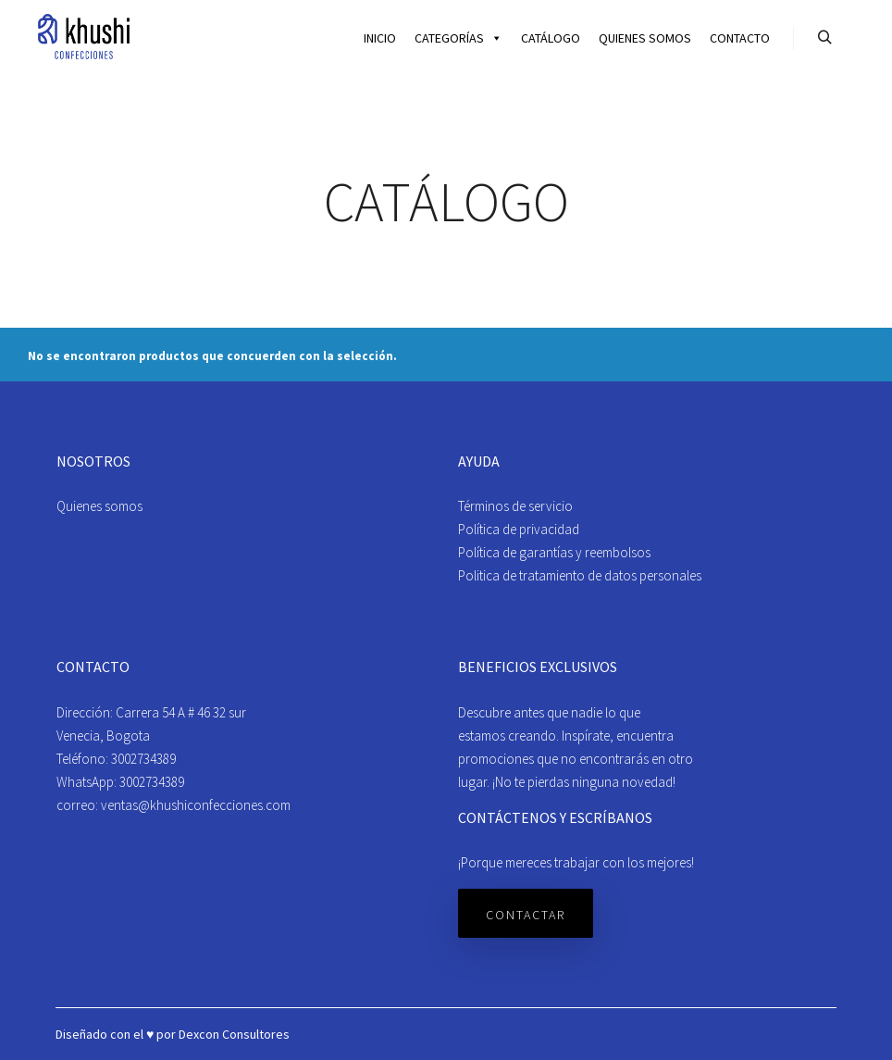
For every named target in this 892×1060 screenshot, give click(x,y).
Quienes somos (645, 38)
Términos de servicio (515, 506)
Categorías (458, 37)
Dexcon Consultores (234, 1034)
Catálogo (550, 38)
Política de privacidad (518, 529)
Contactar (525, 914)
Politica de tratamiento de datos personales (579, 575)
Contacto (740, 38)
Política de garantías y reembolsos (554, 552)
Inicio (380, 38)
